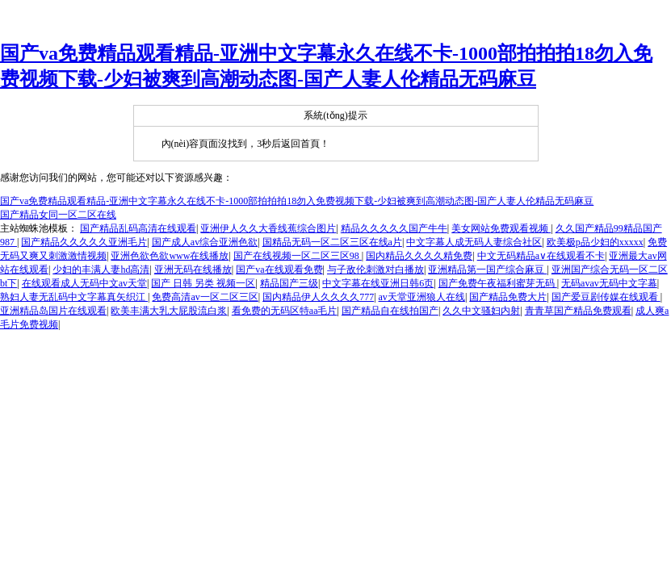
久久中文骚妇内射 (481, 310)
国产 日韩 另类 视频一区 (203, 283)
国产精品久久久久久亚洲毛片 (84, 242)
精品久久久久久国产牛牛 (394, 228)
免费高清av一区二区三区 (205, 297)
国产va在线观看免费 (279, 269)
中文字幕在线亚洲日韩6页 (378, 283)
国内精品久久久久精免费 (419, 255)
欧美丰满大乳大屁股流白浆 (169, 310)
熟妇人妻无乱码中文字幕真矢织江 (74, 297)
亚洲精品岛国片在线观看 (53, 310)
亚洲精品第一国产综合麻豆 (487, 269)
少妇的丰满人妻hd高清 (100, 269)
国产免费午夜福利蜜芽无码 (497, 283)
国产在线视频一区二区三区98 (297, 255)
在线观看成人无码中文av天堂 (84, 283)
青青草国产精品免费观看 (578, 310)
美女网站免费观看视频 (501, 228)
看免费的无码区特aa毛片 (285, 310)
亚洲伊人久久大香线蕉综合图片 (268, 228)
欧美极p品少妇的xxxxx (595, 242)
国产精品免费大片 (508, 297)
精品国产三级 (289, 283)
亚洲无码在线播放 (193, 269)
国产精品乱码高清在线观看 (138, 228)
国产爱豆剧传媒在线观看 (606, 297)
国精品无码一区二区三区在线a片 (332, 242)
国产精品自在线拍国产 (390, 310)
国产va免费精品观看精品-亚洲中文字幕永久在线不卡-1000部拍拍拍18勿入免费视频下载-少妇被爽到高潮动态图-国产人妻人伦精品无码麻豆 (296, 201)
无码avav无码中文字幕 (609, 283)
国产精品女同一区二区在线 (58, 214)
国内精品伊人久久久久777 (318, 297)
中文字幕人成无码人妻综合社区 (474, 242)
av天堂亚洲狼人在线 (422, 297)
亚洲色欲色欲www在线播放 (170, 255)
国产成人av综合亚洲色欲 (205, 242)
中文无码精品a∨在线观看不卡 (541, 255)
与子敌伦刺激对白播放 (375, 269)
